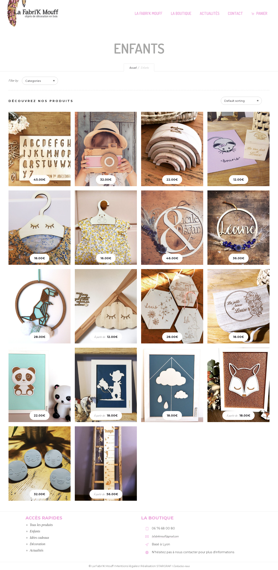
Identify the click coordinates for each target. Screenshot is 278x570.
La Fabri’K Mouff (148, 13)
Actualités (209, 13)
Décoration (37, 544)
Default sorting (234, 100)
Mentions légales (127, 566)
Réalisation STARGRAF (156, 566)
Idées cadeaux (39, 537)
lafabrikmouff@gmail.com (165, 536)
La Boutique (181, 13)
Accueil (132, 67)
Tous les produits (41, 525)
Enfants (35, 531)
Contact (235, 13)
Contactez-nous (181, 566)
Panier (259, 13)
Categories (33, 80)
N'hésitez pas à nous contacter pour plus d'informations (193, 552)
